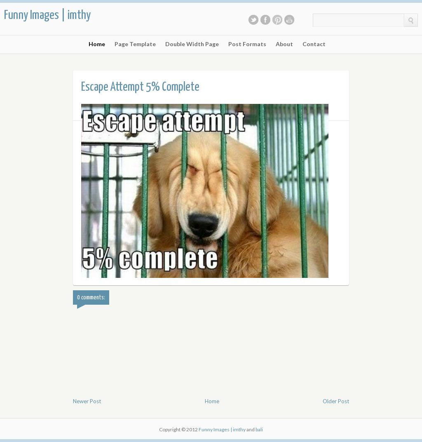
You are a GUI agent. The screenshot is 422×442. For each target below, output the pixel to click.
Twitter (253, 20)
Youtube (289, 20)
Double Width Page (192, 44)
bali (259, 429)
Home (97, 44)
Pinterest (277, 20)
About (284, 44)
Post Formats (247, 44)
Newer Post (87, 401)
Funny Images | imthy (47, 15)
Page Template (135, 44)
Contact (314, 44)
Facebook (265, 20)
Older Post (336, 401)
